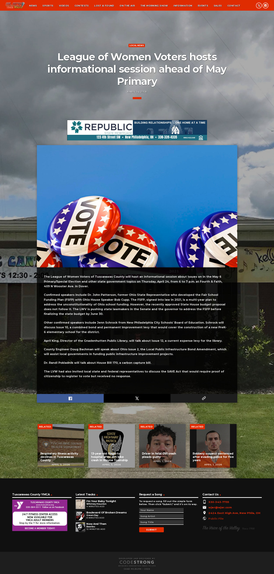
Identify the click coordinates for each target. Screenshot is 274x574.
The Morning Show (154, 5)
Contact (233, 5)
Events (203, 5)
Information (182, 5)
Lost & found (104, 5)
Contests (81, 5)
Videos (64, 5)
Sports (47, 5)
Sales (218, 5)
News (33, 5)
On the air (127, 5)
